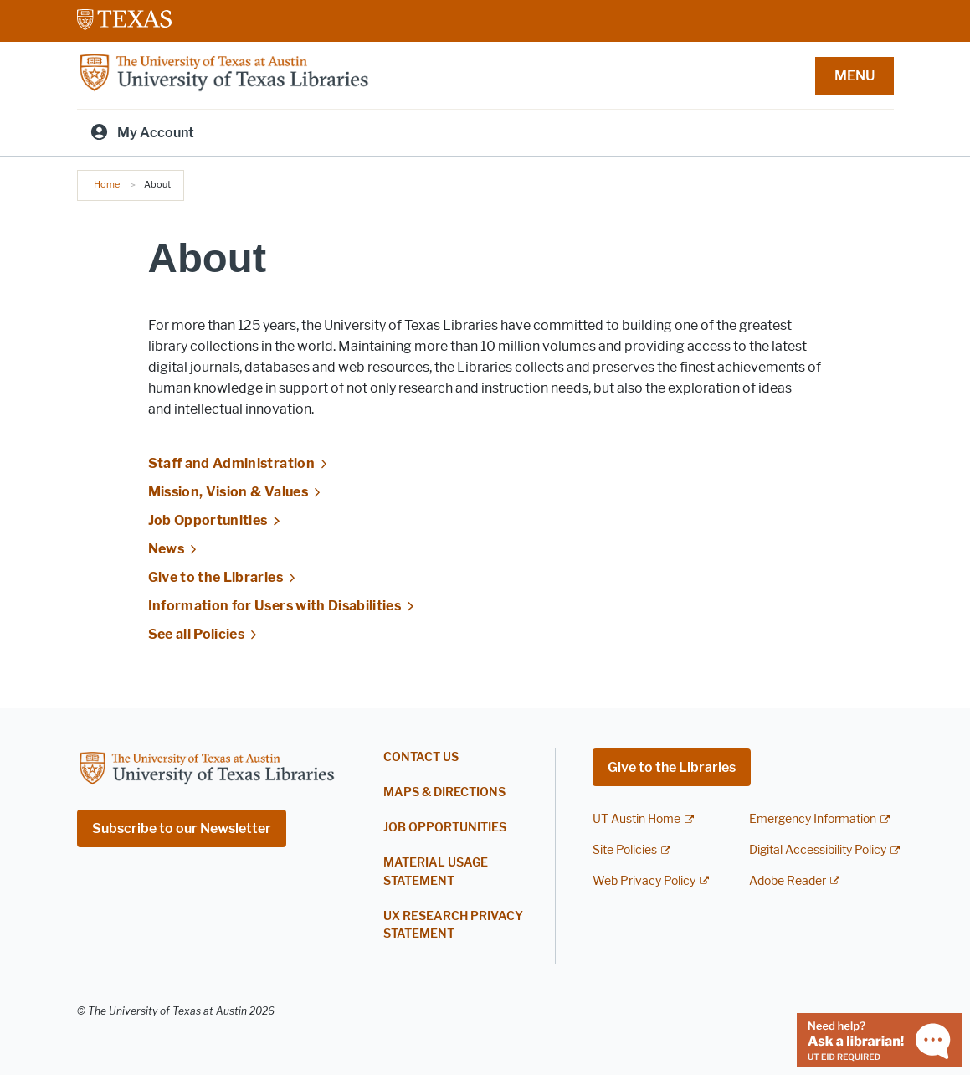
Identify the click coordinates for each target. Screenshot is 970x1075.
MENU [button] (854, 76)
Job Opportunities (208, 520)
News (166, 549)
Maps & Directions (444, 792)
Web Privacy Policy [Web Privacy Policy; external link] (644, 881)
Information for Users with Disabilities (275, 606)
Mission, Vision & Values (228, 492)
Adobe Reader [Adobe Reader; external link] (787, 881)
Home (107, 184)
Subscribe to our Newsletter (181, 828)
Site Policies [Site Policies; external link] (625, 850)
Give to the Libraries (215, 577)
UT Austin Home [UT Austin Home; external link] (636, 819)
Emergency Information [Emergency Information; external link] (812, 819)
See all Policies (196, 634)
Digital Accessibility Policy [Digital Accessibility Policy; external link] (817, 850)
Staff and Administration (231, 463)
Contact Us (421, 757)
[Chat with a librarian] (879, 1039)
